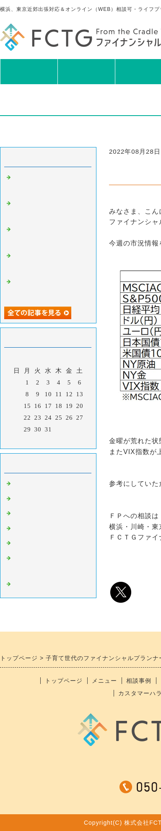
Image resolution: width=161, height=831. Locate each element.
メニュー (86, 71)
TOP (28, 71)
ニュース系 (29, 484)
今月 (48, 440)
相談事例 (138, 680)
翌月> (65, 440)
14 (17, 406)
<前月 (30, 440)
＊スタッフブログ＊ (43, 585)
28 (17, 429)
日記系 (23, 529)
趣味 (19, 514)
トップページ (64, 680)
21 (17, 417)
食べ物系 (26, 499)
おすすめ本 (29, 544)
